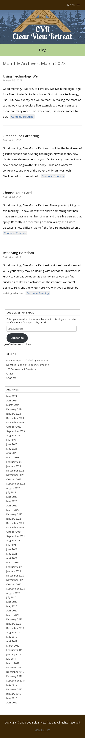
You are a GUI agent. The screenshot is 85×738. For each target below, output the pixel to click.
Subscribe (17, 337)
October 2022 (13, 479)
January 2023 (13, 466)
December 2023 (15, 418)
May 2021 (11, 553)
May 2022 (11, 501)
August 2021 (13, 540)
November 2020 (15, 580)
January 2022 (13, 518)
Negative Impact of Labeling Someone (27, 364)
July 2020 (11, 597)
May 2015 (11, 685)
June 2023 (11, 444)
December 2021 (15, 523)
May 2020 (11, 606)
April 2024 (11, 400)
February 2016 (14, 676)
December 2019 (15, 628)
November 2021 (15, 527)
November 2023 (15, 422)
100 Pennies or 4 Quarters (21, 369)
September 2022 (15, 483)
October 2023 (13, 426)
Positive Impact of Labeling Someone (27, 360)
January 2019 (13, 654)
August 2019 (13, 632)
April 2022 (11, 505)
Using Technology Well (21, 76)
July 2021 (11, 545)
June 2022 (11, 496)
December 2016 (15, 672)
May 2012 (11, 698)
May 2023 (11, 448)
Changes (11, 378)
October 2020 (13, 584)
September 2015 (15, 680)
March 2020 (12, 615)
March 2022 (12, 510)
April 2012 (11, 702)
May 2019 (11, 636)
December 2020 (15, 575)
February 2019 (14, 650)
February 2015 (14, 689)
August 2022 (13, 488)
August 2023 (13, 435)
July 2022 (11, 492)
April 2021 (11, 558)
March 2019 (12, 645)
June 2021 (11, 549)
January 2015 (13, 693)
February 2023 (14, 462)
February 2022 (14, 514)
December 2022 (15, 470)
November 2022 (15, 475)
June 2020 (11, 601)
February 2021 (14, 567)
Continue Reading (22, 116)
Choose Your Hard (17, 192)
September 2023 (15, 431)
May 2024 (11, 396)
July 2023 (11, 440)
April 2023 (11, 453)
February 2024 (14, 409)
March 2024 (12, 404)
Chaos (10, 373)
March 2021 (12, 562)
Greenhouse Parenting (21, 136)
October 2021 (13, 531)
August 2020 (13, 593)
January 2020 (13, 623)
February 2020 (14, 619)
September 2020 (15, 588)
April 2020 (11, 610)
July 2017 (11, 658)
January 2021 (13, 571)
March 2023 (12, 457)
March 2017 (12, 663)
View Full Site (42, 730)
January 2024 (13, 413)
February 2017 (14, 667)
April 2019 (11, 641)
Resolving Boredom (18, 253)
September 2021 (15, 536)
